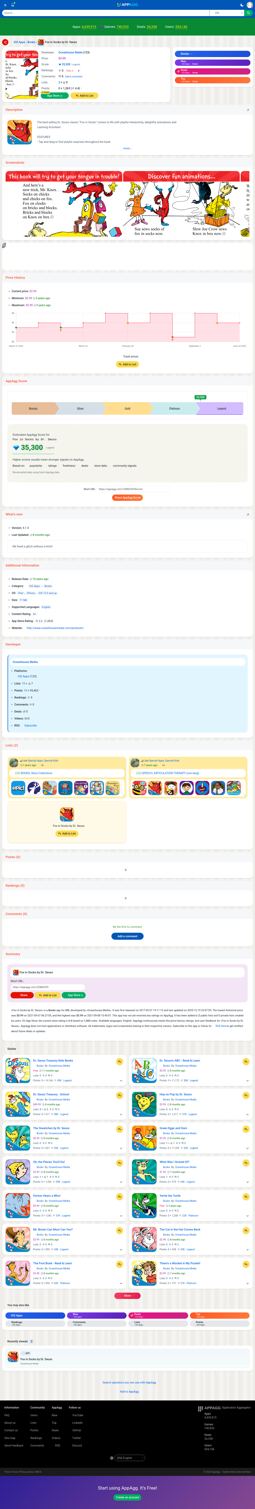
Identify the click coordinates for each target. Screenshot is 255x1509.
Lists (33, 1422)
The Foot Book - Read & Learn (52, 1263)
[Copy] (248, 109)
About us (10, 1422)
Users (34, 1415)
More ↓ (127, 148)
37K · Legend (188, 1113)
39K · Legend (61, 1181)
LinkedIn (76, 1422)
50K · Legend (189, 1080)
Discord (75, 1445)
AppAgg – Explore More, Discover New (231, 1471)
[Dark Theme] (242, 5)
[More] (121, 1080)
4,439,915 (89, 27)
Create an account (127, 1497)
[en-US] (130, 1457)
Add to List (86, 95)
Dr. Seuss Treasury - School (51, 1094)
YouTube (76, 1415)
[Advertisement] (112, 256)
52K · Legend (189, 1147)
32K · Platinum (60, 1282)
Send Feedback (13, 1445)
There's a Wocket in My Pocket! (180, 1263)
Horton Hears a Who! (47, 1195)
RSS (56, 1445)
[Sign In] (250, 5)
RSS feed (219, 1025)
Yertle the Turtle (170, 1195)
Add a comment (73, 76)
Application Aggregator (236, 1407)
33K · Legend (186, 1249)
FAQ (6, 1415)
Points (34, 1430)
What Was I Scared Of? (174, 1161)
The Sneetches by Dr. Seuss (51, 1127)
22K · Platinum (188, 1215)
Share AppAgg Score (127, 497)
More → (127, 1295)
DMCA (38, 1471)
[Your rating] (73, 70)
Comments (37, 1445)
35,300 (69, 65)
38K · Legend (59, 1113)
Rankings (36, 1437)
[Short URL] (134, 489)
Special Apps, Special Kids (43, 760)
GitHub (75, 1430)
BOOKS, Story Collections (32, 772)
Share (22, 994)
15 (23, 683)
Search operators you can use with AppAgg (127, 1382)
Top (54, 1422)
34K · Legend (186, 1181)
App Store (53, 95)
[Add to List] (119, 1061)
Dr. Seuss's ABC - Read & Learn (180, 1060)
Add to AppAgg (127, 1391)
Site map (9, 1437)
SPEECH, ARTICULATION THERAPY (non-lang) (166, 772)
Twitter (75, 1437)
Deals (55, 1430)
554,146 (181, 27)
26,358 (152, 27)
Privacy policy (26, 1471)
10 (25, 690)
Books (38, 1065)
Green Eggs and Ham (173, 1127)
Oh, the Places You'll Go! (49, 1161)
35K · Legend (59, 1147)
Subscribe (29, 725)
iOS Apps (21, 676)
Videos (56, 1437)
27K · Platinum (186, 1282)
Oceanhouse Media (25, 661)
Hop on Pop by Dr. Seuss (176, 1094)
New (54, 1415)
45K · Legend (63, 1080)
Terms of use (11, 1471)
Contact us (11, 1430)
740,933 (123, 27)
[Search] (105, 13)
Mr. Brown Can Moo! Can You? (53, 1229)
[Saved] (12, 5)
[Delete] (31, 1341)
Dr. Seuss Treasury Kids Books (53, 1060)
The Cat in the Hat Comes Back (180, 1229)
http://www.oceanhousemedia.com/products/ (53, 627)
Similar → (185, 53)
